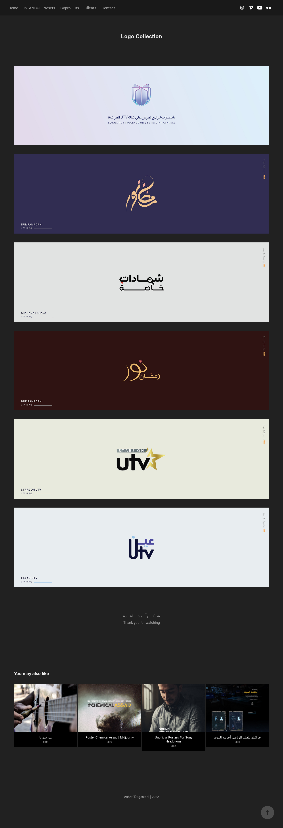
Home (13, 7)
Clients (90, 7)
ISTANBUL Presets (39, 7)
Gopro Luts (69, 7)
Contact (108, 7)
